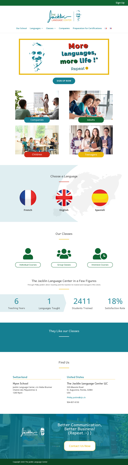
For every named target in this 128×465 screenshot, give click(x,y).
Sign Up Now (64, 81)
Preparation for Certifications (87, 28)
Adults (91, 119)
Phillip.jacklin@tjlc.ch (76, 397)
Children (37, 154)
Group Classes (64, 264)
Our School (21, 28)
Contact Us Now (79, 446)
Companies (64, 28)
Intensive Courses (100, 264)
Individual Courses (28, 264)
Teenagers (91, 154)
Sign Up (120, 3)
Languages (35, 28)
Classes (49, 28)
